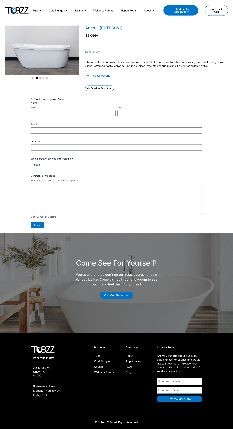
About (147, 10)
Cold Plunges (57, 10)
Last (119, 107)
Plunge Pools (128, 10)
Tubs (36, 10)
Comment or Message (43, 175)
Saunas (79, 10)
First (33, 107)
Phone (35, 141)
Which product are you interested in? (52, 158)
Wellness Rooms (103, 10)
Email (35, 124)
